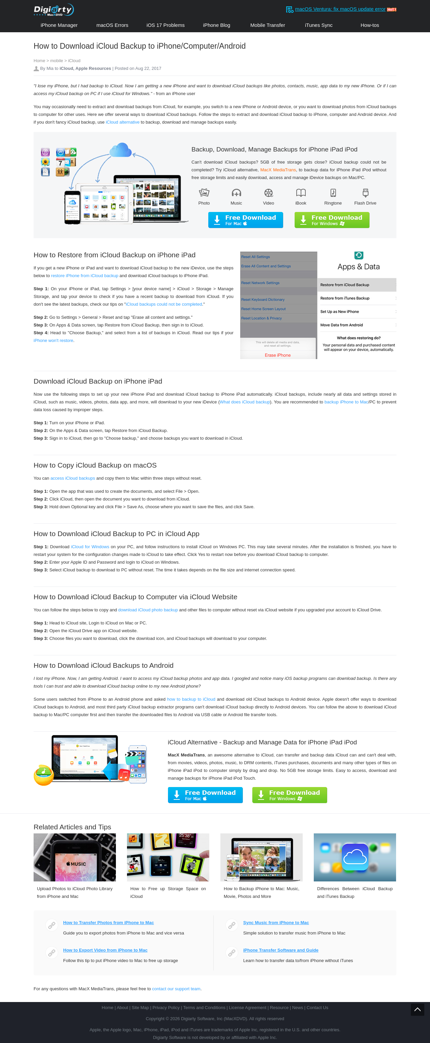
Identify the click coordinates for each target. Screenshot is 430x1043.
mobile (56, 60)
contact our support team (176, 988)
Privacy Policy (166, 1007)
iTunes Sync (319, 25)
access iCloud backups (72, 478)
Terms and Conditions (204, 1007)
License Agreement (247, 1007)
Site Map (140, 1007)
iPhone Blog (216, 25)
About (122, 1007)
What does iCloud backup (245, 401)
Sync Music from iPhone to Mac (276, 922)
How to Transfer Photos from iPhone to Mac (108, 922)
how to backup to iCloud (191, 699)
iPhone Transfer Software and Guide (280, 950)
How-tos (369, 25)
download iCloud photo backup (148, 609)
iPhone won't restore (53, 340)
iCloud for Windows (90, 546)
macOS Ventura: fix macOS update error (340, 9)
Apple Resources (93, 68)
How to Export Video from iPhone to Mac (105, 950)
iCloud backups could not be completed (164, 304)
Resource (279, 1007)
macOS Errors (112, 25)
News (297, 1007)
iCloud (74, 60)
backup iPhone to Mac (346, 401)
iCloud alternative (122, 122)
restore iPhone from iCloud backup (84, 275)
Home (39, 60)
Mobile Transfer (267, 25)
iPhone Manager (59, 25)
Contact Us (317, 1007)
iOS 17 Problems (165, 25)
